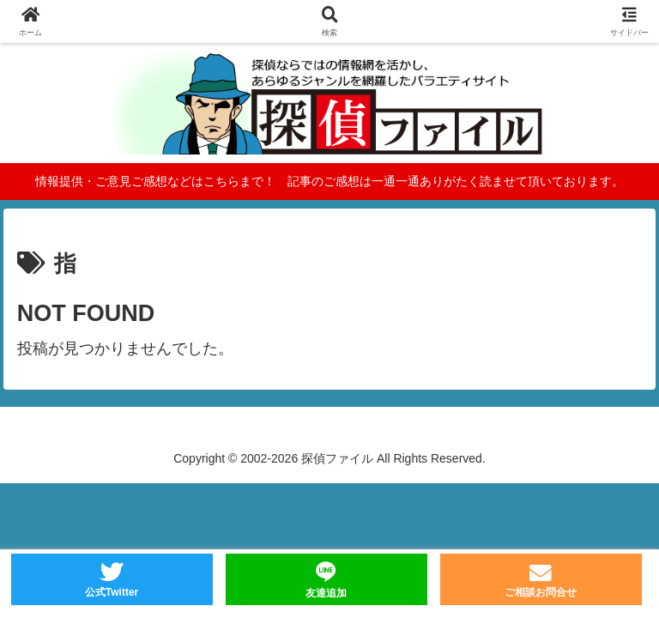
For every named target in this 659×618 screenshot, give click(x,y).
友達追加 (326, 593)
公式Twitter (111, 592)
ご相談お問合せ (541, 592)
